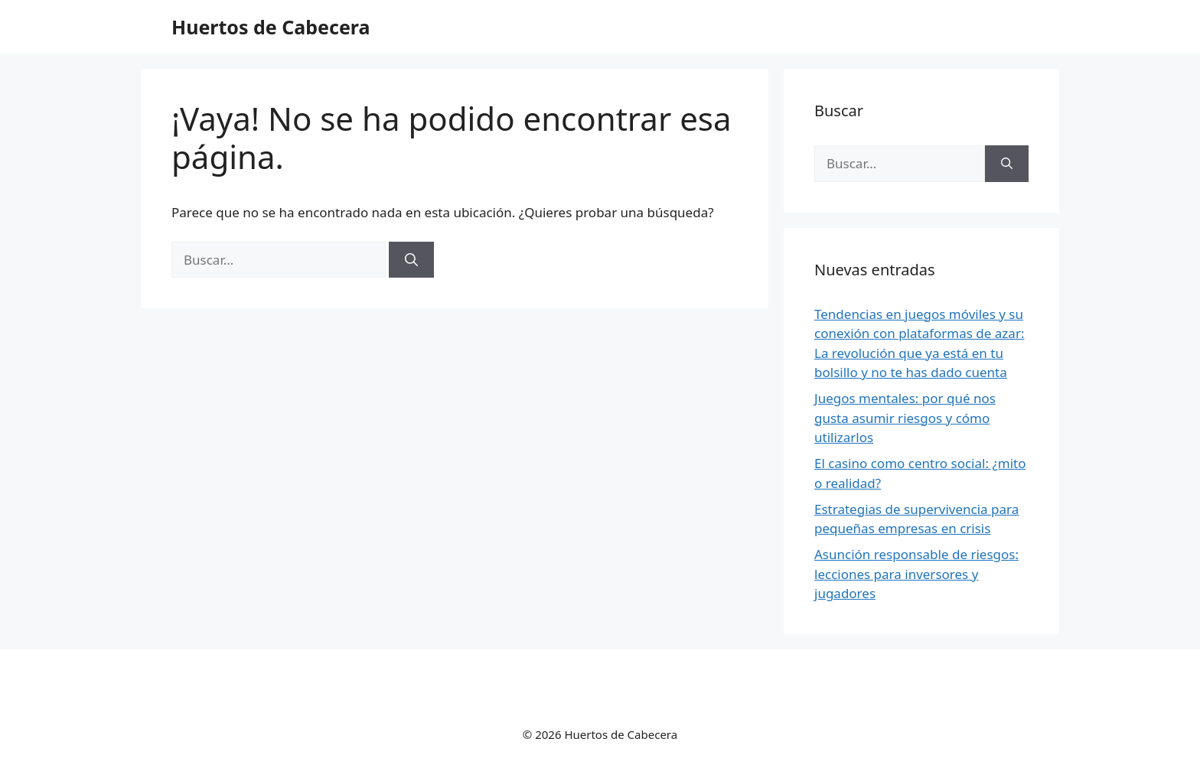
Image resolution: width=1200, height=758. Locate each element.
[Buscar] (411, 260)
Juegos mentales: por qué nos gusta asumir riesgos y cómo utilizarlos (905, 417)
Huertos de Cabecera (270, 27)
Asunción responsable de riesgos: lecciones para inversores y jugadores (916, 573)
